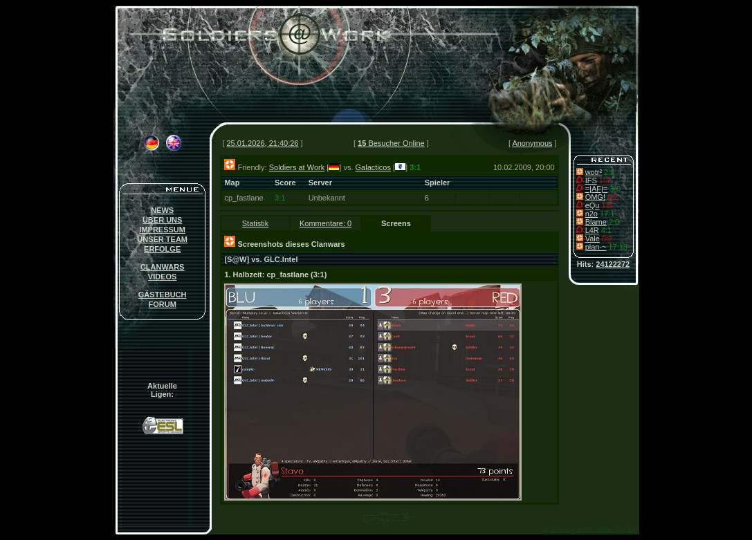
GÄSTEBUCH (162, 294)
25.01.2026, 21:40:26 (263, 143)
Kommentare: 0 (325, 223)
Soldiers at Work (297, 167)
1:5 (606, 205)
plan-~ (596, 247)
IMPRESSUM (162, 229)
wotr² (593, 172)
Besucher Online (391, 143)
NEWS (162, 210)
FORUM (162, 304)
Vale (592, 238)
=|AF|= (596, 189)
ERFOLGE (162, 249)
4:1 (606, 230)
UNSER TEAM (162, 239)
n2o (591, 214)
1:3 (604, 180)
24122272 (613, 264)
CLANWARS (162, 267)
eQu (592, 205)
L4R (592, 230)
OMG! (595, 197)
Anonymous (532, 143)
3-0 (615, 189)
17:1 (607, 214)
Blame (596, 222)
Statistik (255, 223)
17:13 (618, 247)
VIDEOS (162, 276)
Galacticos (373, 167)
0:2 (612, 197)
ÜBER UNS (162, 220)
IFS (591, 180)
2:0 (609, 172)
